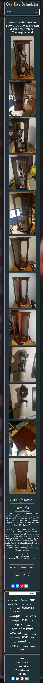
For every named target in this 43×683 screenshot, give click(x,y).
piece (29, 642)
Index (22, 658)
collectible (15, 633)
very (22, 649)
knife (24, 620)
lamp (14, 642)
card (31, 621)
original (15, 645)
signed (19, 624)
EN (20, 674)
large (33, 646)
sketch (28, 625)
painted (25, 646)
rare (33, 599)
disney (17, 638)
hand (22, 641)
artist (34, 634)
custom (31, 616)
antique (17, 611)
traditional (13, 600)
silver (11, 638)
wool (33, 637)
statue (26, 634)
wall (35, 604)
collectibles (27, 612)
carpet (17, 608)
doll (23, 617)
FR (24, 674)
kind (23, 599)
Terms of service (22, 670)
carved (29, 604)
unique (15, 620)
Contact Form (22, 662)
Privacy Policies (22, 666)
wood (23, 604)
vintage (14, 615)
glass (11, 608)
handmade (28, 607)
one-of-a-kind (22, 629)
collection (13, 603)
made (25, 637)
